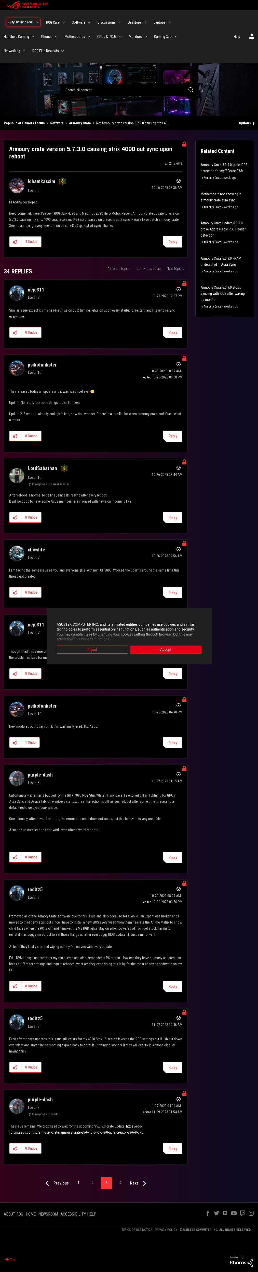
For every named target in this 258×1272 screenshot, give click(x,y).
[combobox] (129, 90)
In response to (51, 484)
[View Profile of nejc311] (36, 290)
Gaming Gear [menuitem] (163, 37)
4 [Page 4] (120, 1182)
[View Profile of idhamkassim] (41, 181)
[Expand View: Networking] (23, 50)
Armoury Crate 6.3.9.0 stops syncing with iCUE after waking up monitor (223, 293)
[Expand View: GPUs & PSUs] (120, 36)
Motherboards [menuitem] (75, 37)
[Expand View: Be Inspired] (37, 22)
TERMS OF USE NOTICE (136, 1230)
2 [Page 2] (92, 1182)
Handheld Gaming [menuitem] (16, 37)
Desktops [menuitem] (135, 22)
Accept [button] (165, 650)
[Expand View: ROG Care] (63, 22)
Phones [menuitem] (46, 37)
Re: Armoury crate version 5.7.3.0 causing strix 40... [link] (133, 123)
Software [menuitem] (78, 22)
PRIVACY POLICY (166, 1230)
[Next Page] (139, 1183)
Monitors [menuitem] (135, 37)
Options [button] (245, 123)
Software (57, 123)
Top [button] (12, 1260)
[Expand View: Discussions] (119, 22)
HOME (31, 1214)
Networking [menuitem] (12, 51)
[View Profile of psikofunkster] (42, 365)
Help (237, 37)
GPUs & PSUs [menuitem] (107, 37)
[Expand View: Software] (89, 22)
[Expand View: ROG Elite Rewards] (62, 50)
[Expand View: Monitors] (145, 36)
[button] (15, 242)
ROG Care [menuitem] (53, 22)
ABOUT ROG (13, 1214)
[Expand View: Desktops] (145, 22)
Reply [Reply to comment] (172, 332)
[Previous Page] (55, 1183)
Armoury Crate (80, 123)
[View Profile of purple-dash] (40, 775)
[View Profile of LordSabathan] (42, 468)
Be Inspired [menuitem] (24, 22)
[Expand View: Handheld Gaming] (32, 36)
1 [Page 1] (78, 1182)
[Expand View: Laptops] (169, 22)
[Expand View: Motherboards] (88, 36)
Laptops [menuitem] (160, 22)
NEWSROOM (48, 1214)
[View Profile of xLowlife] (36, 550)
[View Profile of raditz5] (35, 889)
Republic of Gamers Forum (24, 123)
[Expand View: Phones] (56, 36)
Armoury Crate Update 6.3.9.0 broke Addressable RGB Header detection (223, 229)
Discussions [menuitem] (107, 22)
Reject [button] (92, 650)
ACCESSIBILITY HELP (78, 1214)
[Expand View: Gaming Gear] (176, 36)
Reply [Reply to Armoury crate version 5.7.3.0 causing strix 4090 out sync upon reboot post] (172, 242)
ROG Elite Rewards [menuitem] (45, 51)
